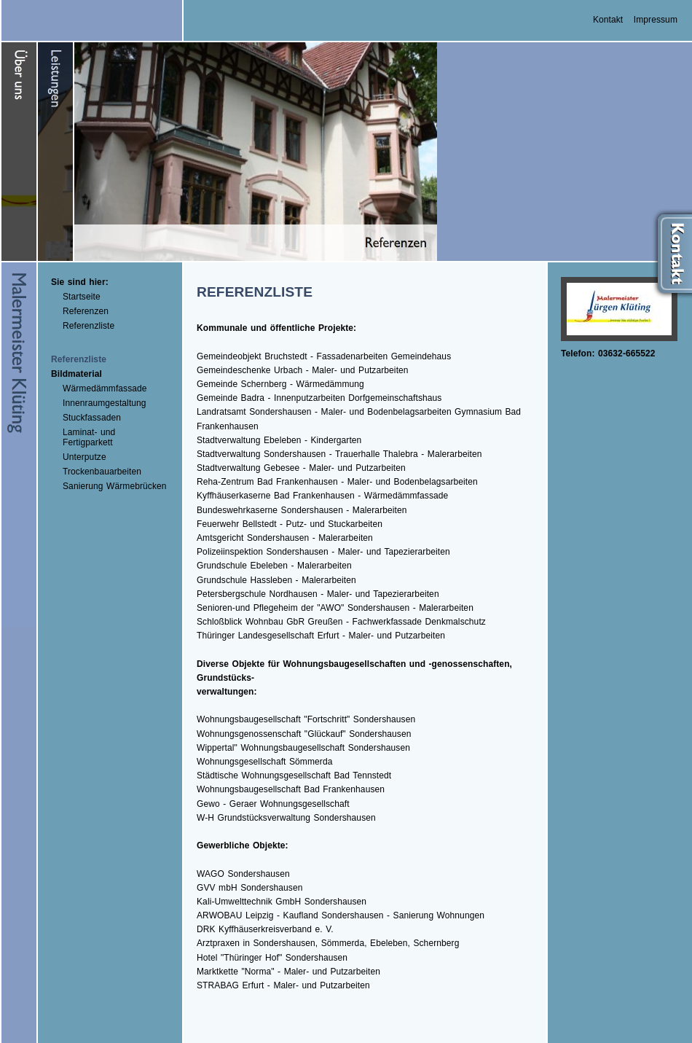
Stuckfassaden (92, 418)
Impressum (655, 20)
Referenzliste (88, 326)
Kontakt (608, 20)
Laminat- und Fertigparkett (89, 437)
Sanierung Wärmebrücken (115, 486)
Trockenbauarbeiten (102, 471)
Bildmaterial (76, 374)
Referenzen (86, 311)
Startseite (82, 297)
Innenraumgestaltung (104, 403)
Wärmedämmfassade (105, 388)
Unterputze (84, 457)
